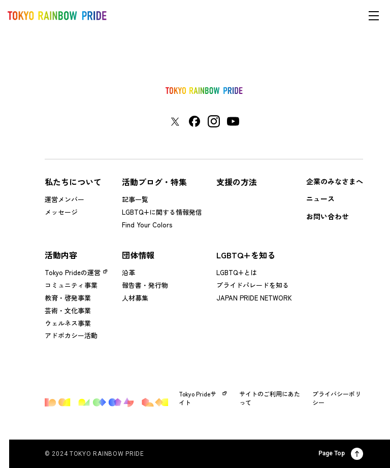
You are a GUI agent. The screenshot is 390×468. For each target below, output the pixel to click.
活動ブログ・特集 (154, 182)
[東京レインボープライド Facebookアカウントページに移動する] (194, 121)
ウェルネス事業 (68, 323)
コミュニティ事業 (71, 285)
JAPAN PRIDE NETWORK (254, 298)
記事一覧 (135, 199)
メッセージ (61, 212)
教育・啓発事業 (68, 298)
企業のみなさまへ (334, 181)
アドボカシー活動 (71, 335)
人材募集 (135, 298)
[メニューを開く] (374, 15)
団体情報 (138, 255)
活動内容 (61, 255)
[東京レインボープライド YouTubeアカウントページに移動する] (233, 121)
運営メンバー (64, 199)
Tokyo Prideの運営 (73, 272)
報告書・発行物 (145, 285)
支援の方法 (236, 182)
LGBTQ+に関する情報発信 (162, 212)
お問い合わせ (327, 216)
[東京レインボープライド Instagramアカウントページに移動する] (214, 121)
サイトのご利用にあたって (269, 398)
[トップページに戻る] (204, 90)
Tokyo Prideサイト (203, 398)
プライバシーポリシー (336, 398)
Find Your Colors (147, 224)
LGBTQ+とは (236, 272)
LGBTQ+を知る (245, 255)
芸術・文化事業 (68, 310)
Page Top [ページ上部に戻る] (340, 454)
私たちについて (73, 182)
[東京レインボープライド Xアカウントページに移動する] (175, 121)
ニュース (320, 198)
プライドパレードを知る (252, 285)
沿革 (128, 272)
